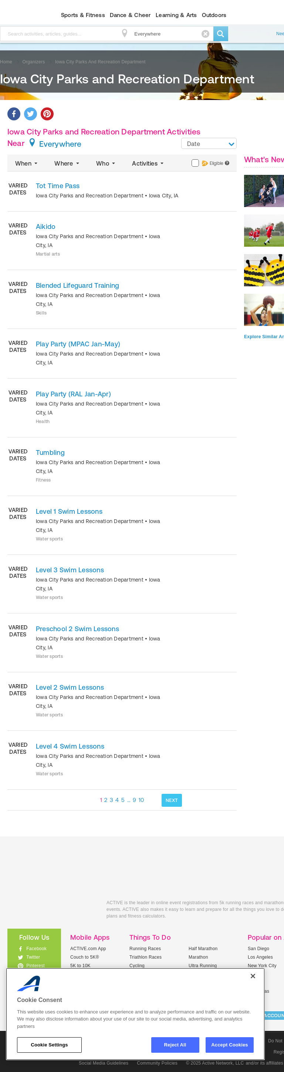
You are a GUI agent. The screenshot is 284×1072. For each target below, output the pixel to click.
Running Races (145, 948)
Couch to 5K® (84, 957)
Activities (148, 163)
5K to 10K (80, 965)
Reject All (175, 1045)
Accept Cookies (229, 1045)
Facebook (36, 948)
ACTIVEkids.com (51, 911)
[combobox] (209, 143)
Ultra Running (203, 965)
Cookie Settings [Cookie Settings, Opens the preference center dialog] (49, 1045)
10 (141, 800)
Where (67, 163)
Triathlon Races (145, 957)
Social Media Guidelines (103, 1063)
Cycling (137, 965)
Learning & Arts (176, 15)
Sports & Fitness (83, 15)
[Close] (253, 976)
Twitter (33, 957)
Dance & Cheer (130, 15)
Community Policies (157, 1063)
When (27, 163)
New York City (262, 965)
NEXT (172, 800)
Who (106, 163)
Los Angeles (260, 957)
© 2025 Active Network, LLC (215, 1063)
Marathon (198, 957)
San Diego (258, 948)
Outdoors (214, 15)
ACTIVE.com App (88, 948)
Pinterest (35, 965)
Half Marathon (203, 948)
